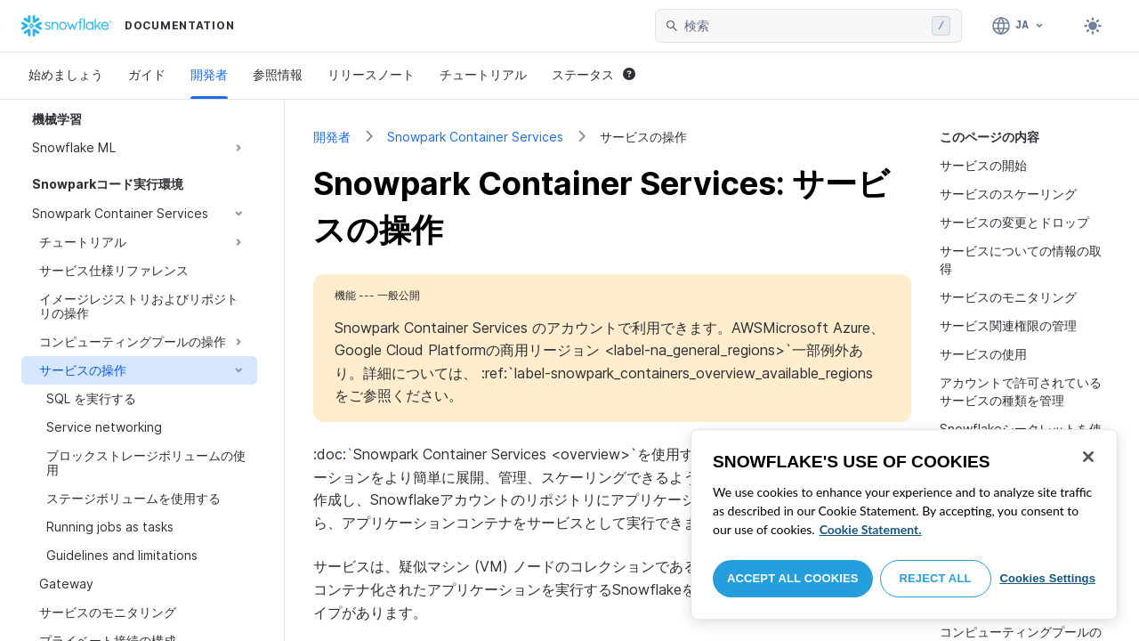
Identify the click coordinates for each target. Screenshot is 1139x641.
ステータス (593, 74)
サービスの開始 (983, 165)
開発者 (209, 74)
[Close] (1088, 456)
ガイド (147, 74)
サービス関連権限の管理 (1008, 325)
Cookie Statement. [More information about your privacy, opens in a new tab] (871, 529)
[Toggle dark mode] (1093, 26)
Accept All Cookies (793, 578)
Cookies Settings (1047, 578)
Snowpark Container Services (475, 136)
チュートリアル (483, 74)
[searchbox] (804, 26)
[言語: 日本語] (1018, 26)
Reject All (936, 578)
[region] (904, 524)
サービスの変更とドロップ (1014, 222)
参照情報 (278, 74)
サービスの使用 (983, 353)
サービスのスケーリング (1008, 193)
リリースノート (371, 74)
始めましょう (65, 74)
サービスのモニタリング (1008, 296)
